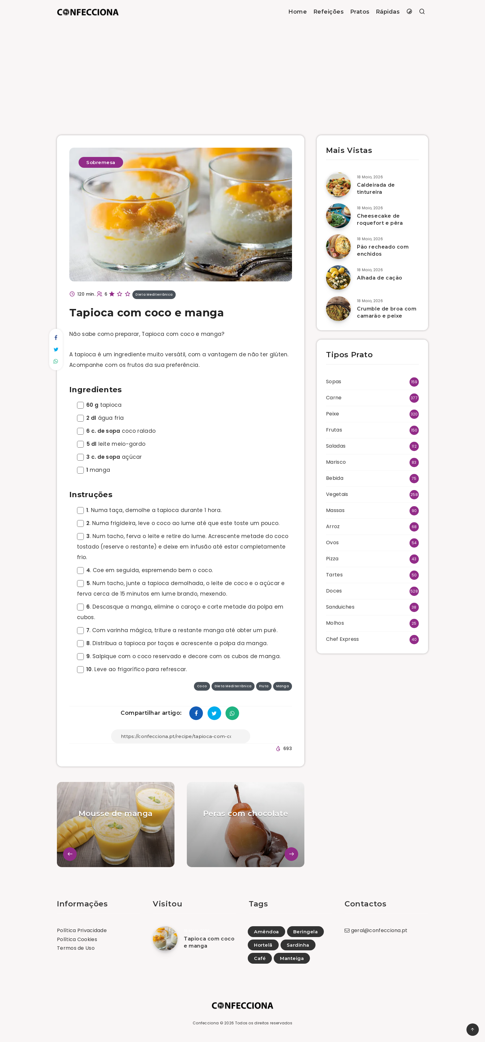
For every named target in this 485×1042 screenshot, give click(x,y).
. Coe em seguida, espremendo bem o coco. (145, 570)
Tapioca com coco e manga (209, 942)
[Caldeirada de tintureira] (338, 184)
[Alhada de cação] (338, 277)
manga (93, 470)
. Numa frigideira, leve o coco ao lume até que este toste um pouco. (178, 523)
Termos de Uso (76, 948)
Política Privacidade (82, 930)
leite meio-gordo (111, 444)
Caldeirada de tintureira (376, 188)
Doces (334, 590)
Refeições (328, 11)
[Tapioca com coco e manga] (165, 938)
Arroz (333, 526)
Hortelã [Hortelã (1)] (263, 945)
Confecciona (206, 1023)
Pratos (360, 11)
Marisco (336, 462)
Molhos (335, 623)
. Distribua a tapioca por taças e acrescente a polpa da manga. (172, 643)
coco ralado (116, 431)
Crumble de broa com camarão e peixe (386, 312)
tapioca (99, 405)
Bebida (334, 478)
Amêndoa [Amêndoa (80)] (266, 932)
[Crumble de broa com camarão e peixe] (338, 308)
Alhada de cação (379, 278)
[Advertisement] (242, 70)
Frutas (334, 429)
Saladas (336, 445)
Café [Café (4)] (260, 958)
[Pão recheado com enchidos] (338, 246)
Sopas (333, 381)
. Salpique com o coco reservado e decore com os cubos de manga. (179, 656)
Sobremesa (100, 162)
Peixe (332, 413)
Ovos (332, 542)
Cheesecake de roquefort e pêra (380, 219)
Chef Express (342, 639)
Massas (335, 510)
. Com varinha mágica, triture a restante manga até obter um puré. (177, 630)
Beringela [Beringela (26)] (305, 932)
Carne (334, 397)
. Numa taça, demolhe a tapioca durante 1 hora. (149, 510)
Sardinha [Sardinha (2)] (298, 945)
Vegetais (337, 494)
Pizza (332, 558)
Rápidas (388, 11)
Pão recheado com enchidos (383, 250)
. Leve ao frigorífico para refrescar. (132, 669)
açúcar (109, 457)
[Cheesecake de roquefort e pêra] (338, 215)
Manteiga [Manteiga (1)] (292, 958)
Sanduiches (340, 606)
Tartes (334, 574)
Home (297, 11)
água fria (100, 418)
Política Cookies (77, 939)
